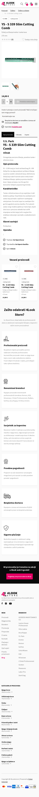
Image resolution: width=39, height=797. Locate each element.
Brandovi (5, 624)
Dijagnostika (6, 621)
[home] (8, 3)
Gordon (21, 665)
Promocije (5, 628)
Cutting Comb (14, 18)
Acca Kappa (23, 633)
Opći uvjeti (5, 648)
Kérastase (22, 658)
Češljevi (12, 11)
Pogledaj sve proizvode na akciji (19, 576)
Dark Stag (22, 675)
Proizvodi (4, 11)
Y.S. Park (5, 18)
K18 (20, 654)
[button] (36, 3)
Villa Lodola (23, 629)
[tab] (8, 134)
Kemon (21, 643)
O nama (4, 635)
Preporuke (5, 632)
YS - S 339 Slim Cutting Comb (9, 286)
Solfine (21, 647)
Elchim (21, 640)
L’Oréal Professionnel (26, 661)
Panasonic (22, 668)
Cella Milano (23, 650)
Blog (3, 658)
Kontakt (5, 639)
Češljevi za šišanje (23, 11)
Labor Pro (22, 672)
